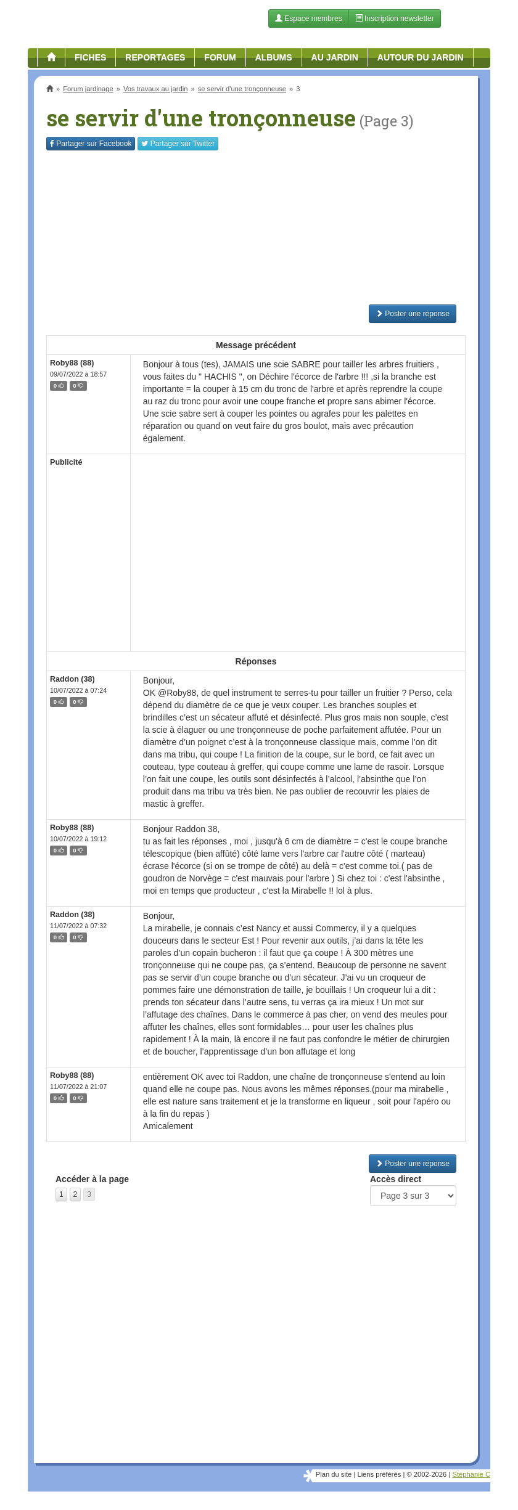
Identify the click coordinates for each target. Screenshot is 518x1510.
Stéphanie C (471, 1474)
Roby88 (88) (72, 363)
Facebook (90, 143)
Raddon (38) (72, 679)
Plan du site (334, 1474)
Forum (220, 57)
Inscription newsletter (394, 18)
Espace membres (308, 18)
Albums (273, 57)
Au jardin (334, 57)
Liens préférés (379, 1474)
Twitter (178, 143)
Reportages (155, 57)
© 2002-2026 (426, 1474)
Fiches (90, 57)
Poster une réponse (413, 313)
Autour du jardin (420, 57)
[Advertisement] (255, 227)
